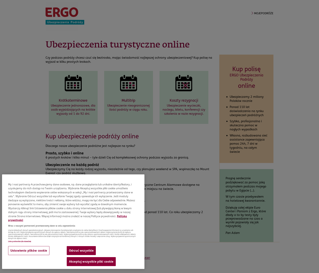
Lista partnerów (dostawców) (19, 241)
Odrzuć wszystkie (81, 250)
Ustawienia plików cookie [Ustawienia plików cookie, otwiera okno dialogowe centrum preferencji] (28, 250)
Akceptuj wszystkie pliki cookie (91, 261)
